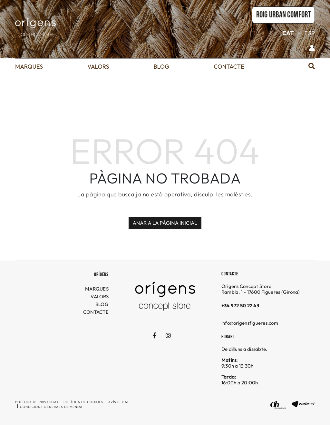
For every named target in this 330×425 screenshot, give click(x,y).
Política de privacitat (37, 402)
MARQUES (97, 289)
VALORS (100, 296)
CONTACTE (96, 312)
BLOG (102, 304)
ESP (309, 33)
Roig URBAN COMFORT (283, 15)
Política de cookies (83, 402)
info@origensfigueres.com (249, 323)
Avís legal (119, 402)
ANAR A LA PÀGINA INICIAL (165, 223)
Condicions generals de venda (51, 407)
